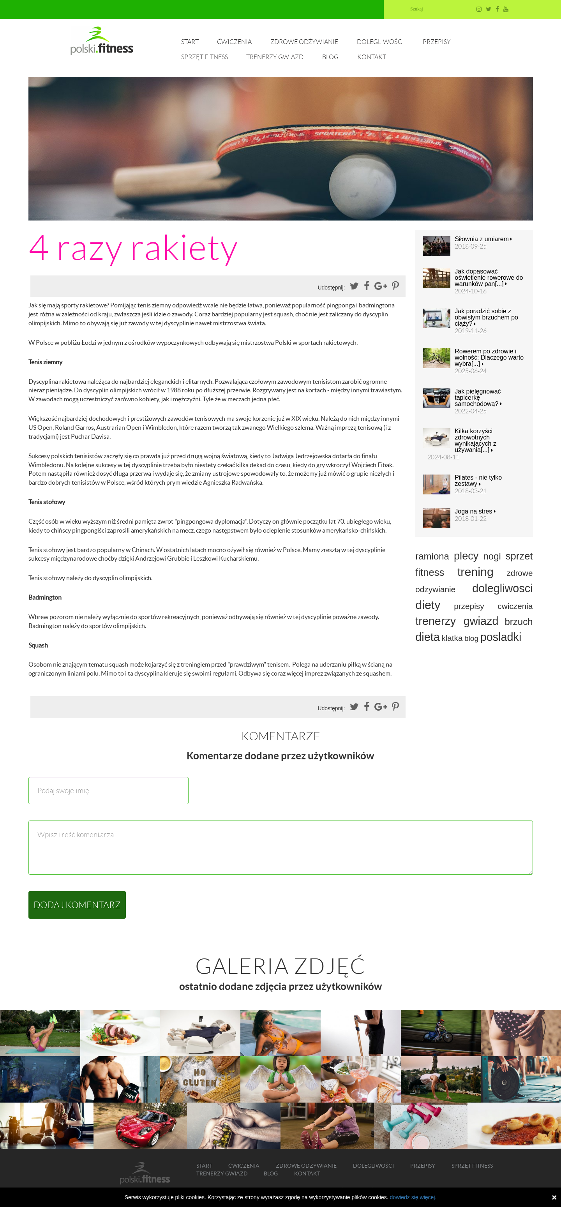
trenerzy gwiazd (456, 621)
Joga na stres (475, 511)
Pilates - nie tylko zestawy (478, 481)
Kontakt (371, 57)
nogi (492, 556)
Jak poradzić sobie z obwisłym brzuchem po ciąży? (486, 317)
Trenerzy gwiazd (274, 57)
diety (427, 604)
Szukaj (416, 9)
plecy (466, 556)
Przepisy (437, 42)
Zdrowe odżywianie (304, 42)
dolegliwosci (502, 588)
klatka (451, 637)
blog (471, 638)
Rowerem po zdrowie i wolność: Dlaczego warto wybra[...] (489, 357)
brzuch (519, 621)
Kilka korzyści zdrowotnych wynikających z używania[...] (475, 440)
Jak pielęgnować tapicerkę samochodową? (478, 397)
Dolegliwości (380, 42)
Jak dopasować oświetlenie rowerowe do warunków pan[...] (489, 277)
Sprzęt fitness (204, 57)
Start (190, 42)
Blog (330, 57)
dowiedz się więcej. (413, 1197)
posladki (501, 637)
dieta (427, 637)
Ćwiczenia (234, 42)
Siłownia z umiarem (483, 239)
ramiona (432, 556)
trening (475, 571)
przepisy (469, 606)
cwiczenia (515, 606)
